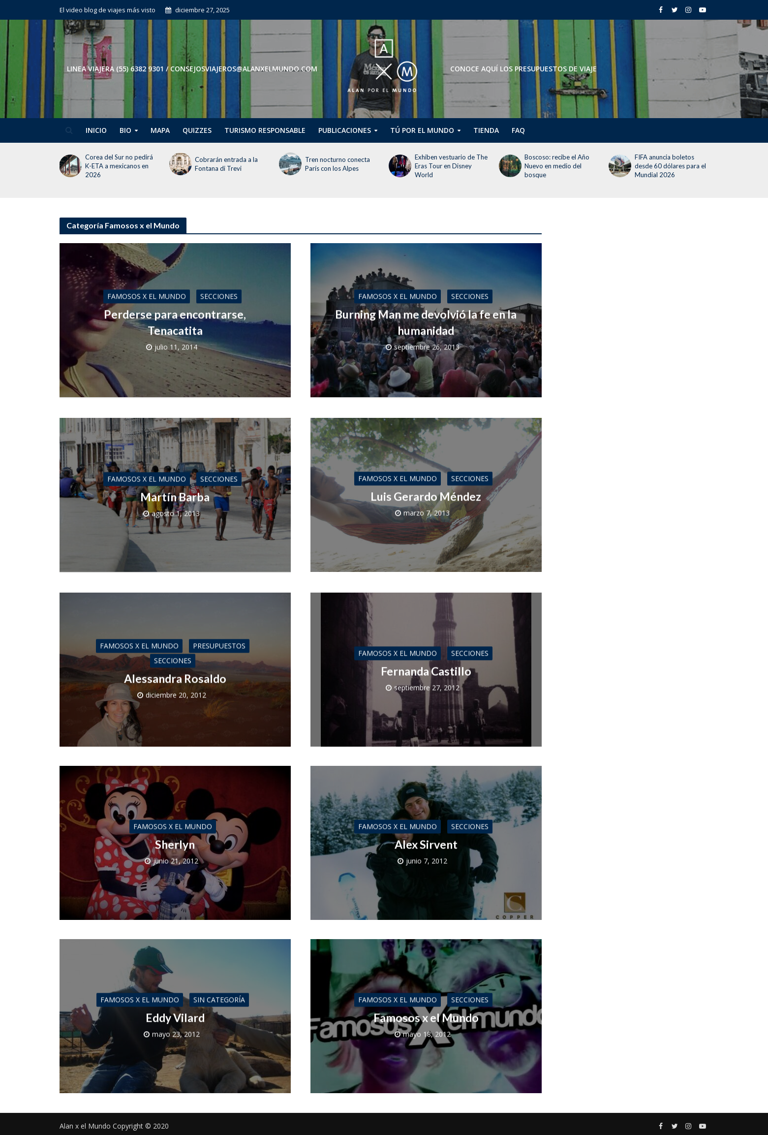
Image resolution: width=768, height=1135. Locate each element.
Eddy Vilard (175, 1014)
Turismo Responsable (265, 130)
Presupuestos (219, 642)
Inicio (96, 130)
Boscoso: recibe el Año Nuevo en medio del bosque (556, 166)
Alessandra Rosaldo (175, 675)
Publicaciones (344, 130)
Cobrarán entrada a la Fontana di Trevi (226, 164)
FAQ (518, 130)
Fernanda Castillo (426, 668)
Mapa (160, 130)
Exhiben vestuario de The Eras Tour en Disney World (451, 166)
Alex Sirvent (426, 841)
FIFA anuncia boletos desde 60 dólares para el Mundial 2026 (670, 166)
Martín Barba (175, 495)
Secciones (219, 295)
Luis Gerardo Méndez (425, 495)
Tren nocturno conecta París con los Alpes (337, 164)
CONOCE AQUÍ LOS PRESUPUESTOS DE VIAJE (523, 68)
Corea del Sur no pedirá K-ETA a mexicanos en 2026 (119, 166)
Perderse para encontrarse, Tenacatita (175, 321)
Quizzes (197, 130)
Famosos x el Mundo (146, 295)
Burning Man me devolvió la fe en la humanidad (426, 321)
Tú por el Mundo (422, 130)
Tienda (486, 130)
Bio (125, 130)
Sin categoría (219, 996)
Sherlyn (175, 841)
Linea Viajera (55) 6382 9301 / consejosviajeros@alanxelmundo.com (192, 68)
